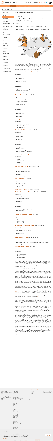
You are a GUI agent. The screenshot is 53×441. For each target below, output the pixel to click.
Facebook (39, 2)
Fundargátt (29, 2)
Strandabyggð (18, 119)
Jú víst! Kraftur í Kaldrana (28, 71)
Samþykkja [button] (47, 435)
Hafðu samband (35, 2)
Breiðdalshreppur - (24, 225)
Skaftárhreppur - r (23, 214)
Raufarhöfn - (22, 246)
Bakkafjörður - (21, 129)
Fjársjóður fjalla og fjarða (27, 84)
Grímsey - (20, 178)
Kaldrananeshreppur (19, 71)
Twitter (41, 2)
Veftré (26, 2)
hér (16, 291)
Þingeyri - (21, 141)
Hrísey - (21, 203)
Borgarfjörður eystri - (23, 154)
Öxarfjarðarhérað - (22, 189)
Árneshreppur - (22, 166)
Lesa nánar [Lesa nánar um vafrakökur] (5, 438)
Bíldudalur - (21, 237)
